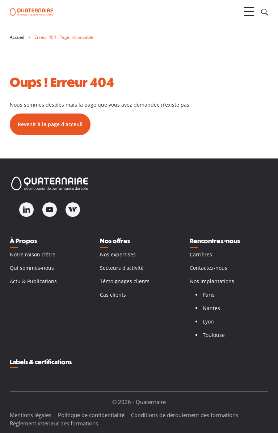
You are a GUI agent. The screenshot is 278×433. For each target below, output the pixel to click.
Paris (209, 294)
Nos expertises (118, 254)
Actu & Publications (33, 281)
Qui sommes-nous (32, 267)
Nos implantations (212, 281)
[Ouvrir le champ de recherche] (264, 12)
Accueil (17, 37)
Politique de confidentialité (91, 414)
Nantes (211, 308)
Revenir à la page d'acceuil (50, 124)
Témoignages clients (124, 281)
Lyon (208, 321)
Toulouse (214, 334)
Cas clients (113, 294)
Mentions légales (30, 414)
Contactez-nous (208, 267)
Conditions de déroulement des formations (184, 414)
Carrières (201, 254)
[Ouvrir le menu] (249, 12)
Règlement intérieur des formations (54, 423)
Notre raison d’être (32, 254)
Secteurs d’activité (122, 267)
